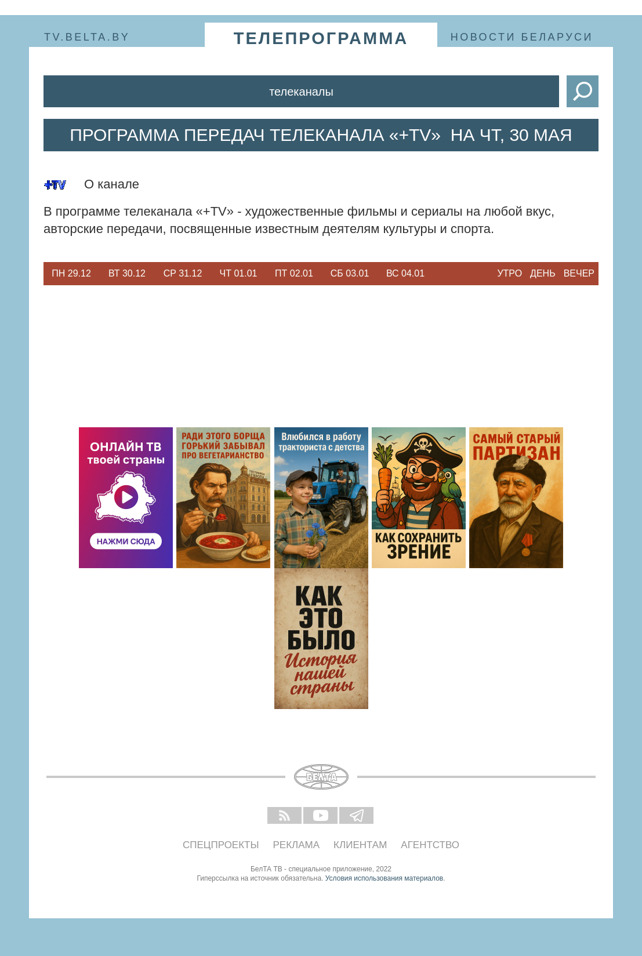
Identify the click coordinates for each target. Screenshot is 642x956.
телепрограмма (321, 38)
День (543, 273)
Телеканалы (301, 91)
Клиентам (360, 844)
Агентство (430, 844)
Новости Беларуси (522, 37)
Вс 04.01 (405, 273)
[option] (71, 273)
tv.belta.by (87, 37)
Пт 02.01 (294, 273)
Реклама (296, 844)
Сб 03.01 (350, 273)
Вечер (579, 273)
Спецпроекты (221, 844)
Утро (509, 273)
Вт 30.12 (127, 273)
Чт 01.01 (238, 273)
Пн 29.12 (71, 273)
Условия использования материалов (384, 878)
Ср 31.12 (183, 273)
